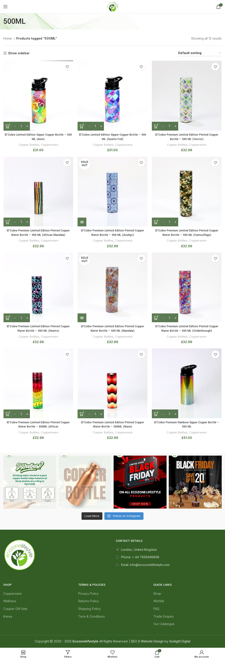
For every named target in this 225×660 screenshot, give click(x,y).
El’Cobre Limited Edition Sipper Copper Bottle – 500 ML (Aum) (38, 137)
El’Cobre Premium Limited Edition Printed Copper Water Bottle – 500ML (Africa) (38, 425)
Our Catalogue (163, 624)
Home (8, 38)
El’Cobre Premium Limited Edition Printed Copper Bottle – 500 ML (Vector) (186, 137)
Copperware (49, 145)
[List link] (169, 557)
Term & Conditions (91, 616)
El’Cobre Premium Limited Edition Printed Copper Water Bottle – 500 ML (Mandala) (112, 329)
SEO (134, 641)
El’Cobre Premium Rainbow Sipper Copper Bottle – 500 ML (186, 425)
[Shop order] (200, 53)
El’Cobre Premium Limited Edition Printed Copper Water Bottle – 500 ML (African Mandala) (38, 233)
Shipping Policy (89, 609)
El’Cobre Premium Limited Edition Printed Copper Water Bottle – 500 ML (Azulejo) (112, 233)
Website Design (152, 641)
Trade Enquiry (163, 616)
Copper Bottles (28, 145)
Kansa (7, 616)
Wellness (9, 601)
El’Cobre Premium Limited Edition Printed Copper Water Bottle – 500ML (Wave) (112, 425)
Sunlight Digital (179, 641)
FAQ (156, 609)
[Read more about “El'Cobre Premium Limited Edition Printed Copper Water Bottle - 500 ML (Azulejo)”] (82, 222)
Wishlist (158, 601)
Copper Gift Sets (15, 609)
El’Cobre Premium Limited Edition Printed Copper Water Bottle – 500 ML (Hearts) (38, 329)
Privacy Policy (88, 594)
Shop (157, 594)
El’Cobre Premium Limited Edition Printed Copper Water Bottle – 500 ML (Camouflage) (186, 233)
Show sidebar (19, 53)
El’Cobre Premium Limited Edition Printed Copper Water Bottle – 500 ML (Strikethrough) (186, 329)
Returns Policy (88, 601)
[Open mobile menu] (5, 6)
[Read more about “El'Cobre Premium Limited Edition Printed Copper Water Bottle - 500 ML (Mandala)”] (82, 318)
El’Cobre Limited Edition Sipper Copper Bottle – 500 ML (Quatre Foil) (112, 137)
